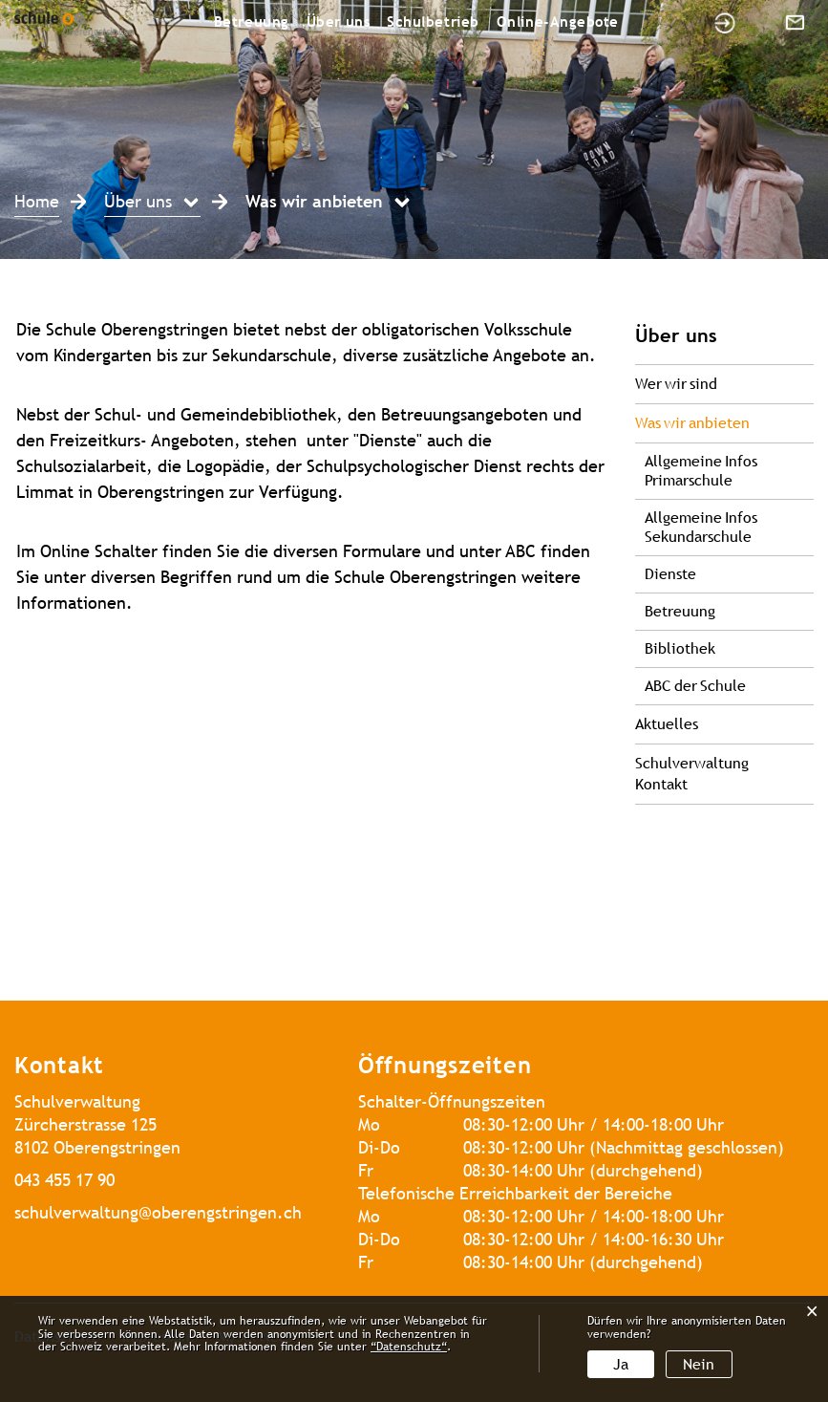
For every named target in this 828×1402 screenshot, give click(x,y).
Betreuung (251, 21)
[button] (152, 204)
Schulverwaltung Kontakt (692, 773)
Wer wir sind (676, 384)
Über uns (338, 21)
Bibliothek (680, 648)
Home (36, 201)
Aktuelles (666, 724)
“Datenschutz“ (409, 1346)
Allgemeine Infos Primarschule (701, 470)
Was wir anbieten (724, 422)
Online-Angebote (558, 21)
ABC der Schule (695, 686)
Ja (620, 1364)
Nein (698, 1364)
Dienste (670, 574)
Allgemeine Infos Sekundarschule (701, 527)
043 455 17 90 (64, 1180)
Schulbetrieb (433, 21)
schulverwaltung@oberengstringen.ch (158, 1212)
